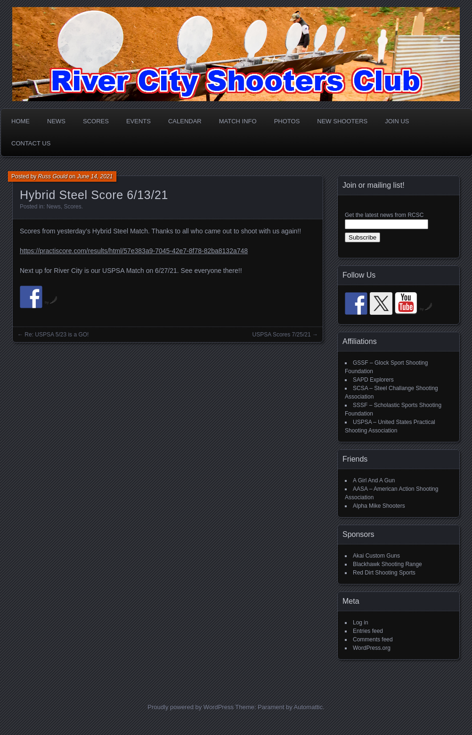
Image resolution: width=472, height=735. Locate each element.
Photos (287, 121)
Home (20, 121)
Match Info (238, 121)
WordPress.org (372, 648)
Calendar (185, 121)
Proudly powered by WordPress (190, 707)
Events (138, 121)
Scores (96, 121)
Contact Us (30, 143)
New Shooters (342, 121)
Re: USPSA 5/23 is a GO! (56, 334)
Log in (360, 622)
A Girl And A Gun (374, 480)
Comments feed (373, 639)
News (56, 121)
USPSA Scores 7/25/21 (281, 334)
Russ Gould (53, 176)
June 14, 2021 (95, 176)
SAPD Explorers (373, 379)
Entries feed (368, 631)
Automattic (308, 707)
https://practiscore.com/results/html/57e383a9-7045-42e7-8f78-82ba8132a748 (134, 251)
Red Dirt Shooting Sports (384, 572)
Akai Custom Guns (376, 555)
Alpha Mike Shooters (379, 506)
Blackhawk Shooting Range (387, 564)
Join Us (397, 121)
